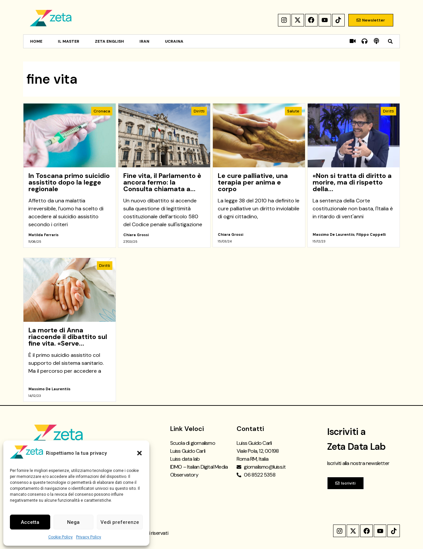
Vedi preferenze (119, 522)
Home (36, 41)
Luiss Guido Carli (187, 450)
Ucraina (174, 41)
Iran (144, 41)
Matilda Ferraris (43, 234)
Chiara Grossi (136, 234)
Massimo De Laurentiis (334, 234)
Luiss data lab (185, 458)
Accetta (30, 522)
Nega (73, 522)
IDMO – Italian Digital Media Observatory (199, 470)
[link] (69, 175)
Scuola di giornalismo (192, 443)
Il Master (68, 41)
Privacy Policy (88, 537)
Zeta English (109, 41)
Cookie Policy (60, 537)
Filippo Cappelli (371, 234)
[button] (139, 453)
